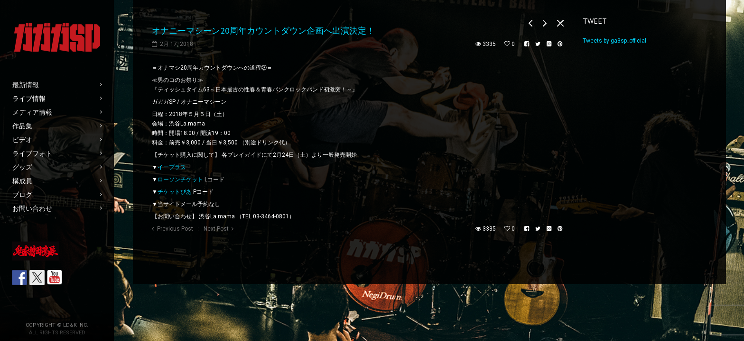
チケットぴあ (175, 191)
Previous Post (175, 228)
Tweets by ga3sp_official (614, 40)
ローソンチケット (180, 179)
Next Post (216, 228)
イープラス (172, 167)
